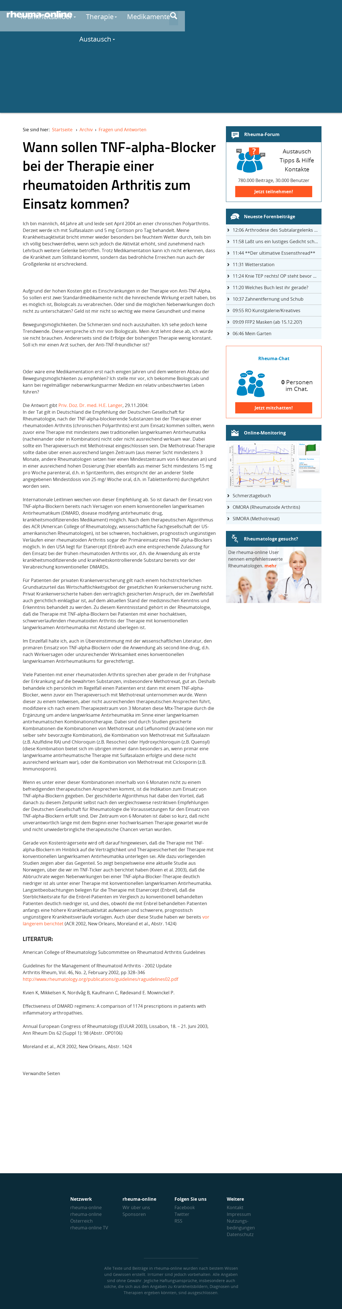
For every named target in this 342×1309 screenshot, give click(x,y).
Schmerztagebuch (252, 496)
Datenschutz (240, 1234)
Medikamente (236, 14)
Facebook (185, 1207)
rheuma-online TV (89, 1228)
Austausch (288, 14)
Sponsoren (134, 1214)
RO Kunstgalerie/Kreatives (266, 310)
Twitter (182, 1214)
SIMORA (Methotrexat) (256, 519)
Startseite (62, 129)
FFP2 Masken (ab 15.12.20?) (267, 322)
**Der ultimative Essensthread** (274, 253)
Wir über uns (136, 1207)
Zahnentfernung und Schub (268, 299)
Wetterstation (254, 264)
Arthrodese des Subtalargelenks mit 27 (277, 230)
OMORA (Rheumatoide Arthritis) (266, 507)
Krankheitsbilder (134, 14)
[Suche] (330, 14)
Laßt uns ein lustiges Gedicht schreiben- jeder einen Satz (277, 241)
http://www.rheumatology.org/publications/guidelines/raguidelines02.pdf (100, 979)
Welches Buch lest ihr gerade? (270, 287)
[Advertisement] (171, 73)
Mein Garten (252, 333)
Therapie (187, 14)
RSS (178, 1221)
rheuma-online (86, 1207)
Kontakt (235, 1207)
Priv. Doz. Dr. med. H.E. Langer (90, 405)
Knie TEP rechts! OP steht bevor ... (274, 276)
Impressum (239, 1214)
